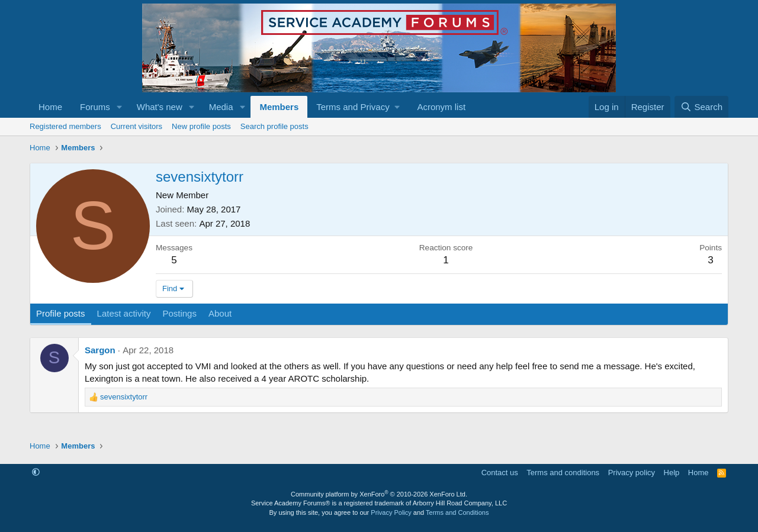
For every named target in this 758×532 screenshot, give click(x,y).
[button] (119, 107)
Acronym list (441, 107)
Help (672, 472)
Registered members (65, 126)
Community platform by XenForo (379, 494)
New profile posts (201, 126)
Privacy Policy (391, 512)
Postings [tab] (179, 313)
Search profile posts (274, 126)
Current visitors (136, 126)
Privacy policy (631, 472)
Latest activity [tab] (124, 313)
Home (50, 107)
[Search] (701, 107)
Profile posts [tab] (60, 313)
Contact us (499, 472)
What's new (159, 107)
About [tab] (220, 313)
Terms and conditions (562, 472)
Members (278, 107)
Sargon (100, 350)
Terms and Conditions (457, 512)
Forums (95, 107)
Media (221, 107)
